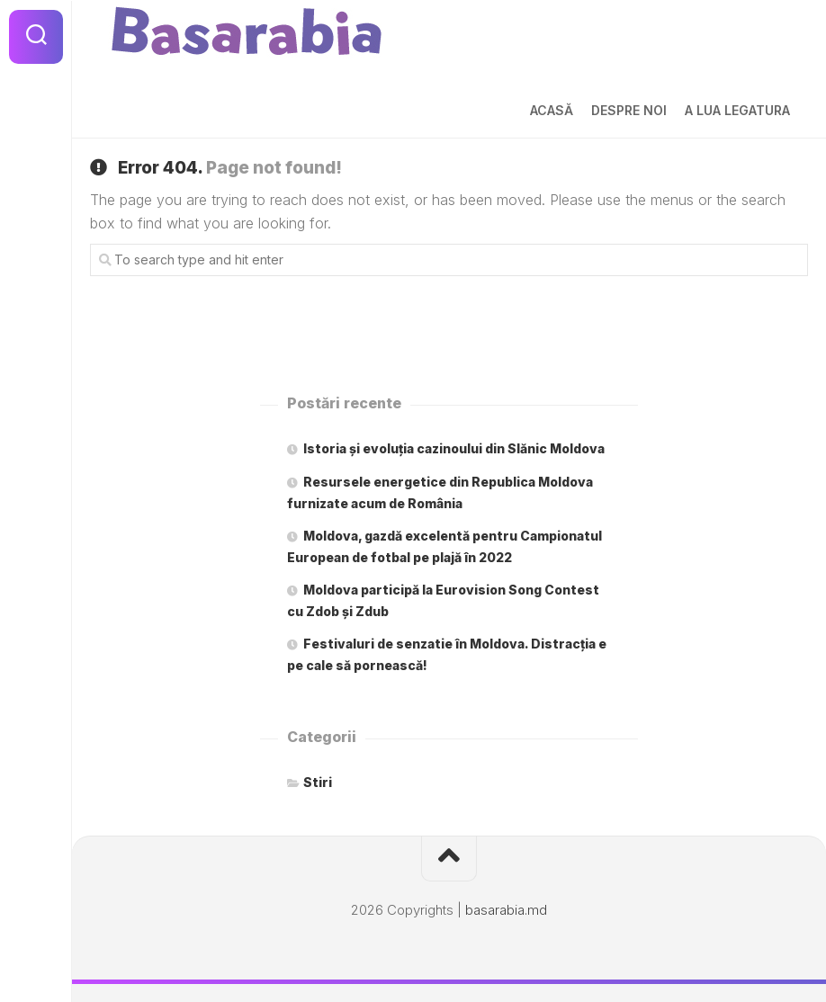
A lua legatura (737, 110)
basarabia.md (506, 909)
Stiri (317, 782)
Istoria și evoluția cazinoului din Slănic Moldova (454, 448)
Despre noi (629, 110)
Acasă (551, 110)
